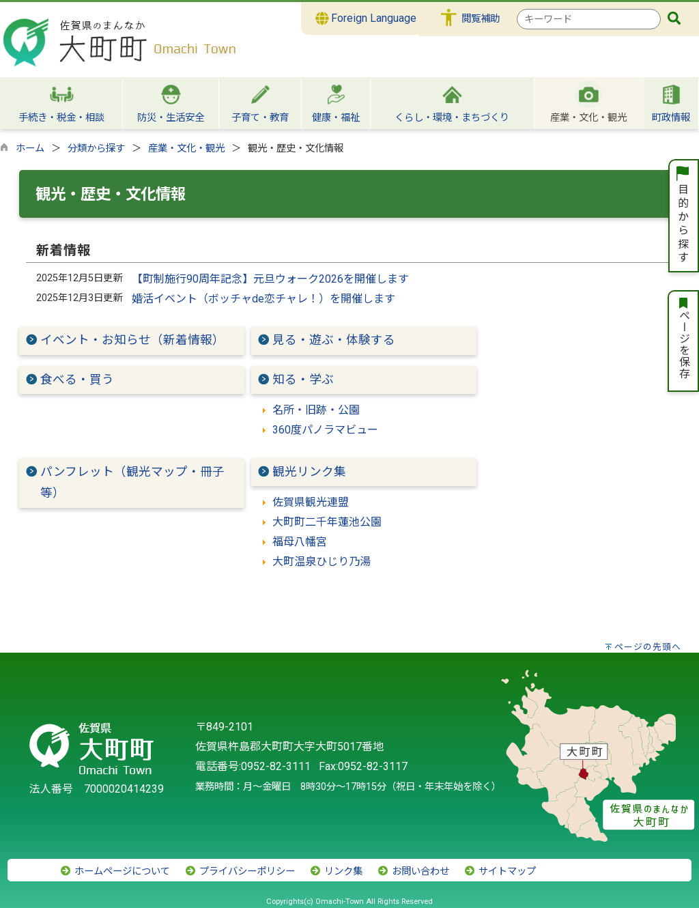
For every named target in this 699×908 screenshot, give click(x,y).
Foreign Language (366, 18)
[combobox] (588, 19)
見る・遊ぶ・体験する (333, 340)
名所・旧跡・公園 (316, 409)
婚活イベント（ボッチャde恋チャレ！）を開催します (263, 298)
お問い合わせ (413, 871)
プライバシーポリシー (239, 871)
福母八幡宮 (299, 541)
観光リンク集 (309, 472)
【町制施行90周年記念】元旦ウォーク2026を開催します (270, 278)
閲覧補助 (480, 19)
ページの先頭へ (647, 647)
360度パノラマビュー (325, 429)
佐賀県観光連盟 (310, 502)
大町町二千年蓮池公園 (327, 521)
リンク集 (335, 871)
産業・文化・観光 (186, 148)
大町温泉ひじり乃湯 (321, 561)
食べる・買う (77, 379)
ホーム (30, 148)
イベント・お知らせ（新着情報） (132, 340)
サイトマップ (499, 871)
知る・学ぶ (303, 379)
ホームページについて (114, 871)
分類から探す (96, 148)
